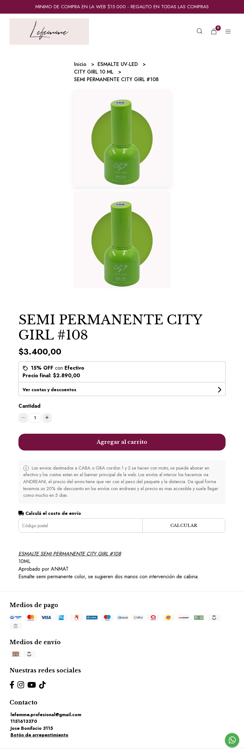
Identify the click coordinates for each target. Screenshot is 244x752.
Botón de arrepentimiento (39, 735)
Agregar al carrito (122, 442)
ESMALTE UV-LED (118, 64)
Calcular (183, 525)
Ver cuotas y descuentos (49, 389)
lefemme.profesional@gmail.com (45, 714)
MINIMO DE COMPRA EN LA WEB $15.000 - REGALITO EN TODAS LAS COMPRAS (122, 6)
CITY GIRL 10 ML (94, 71)
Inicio (81, 64)
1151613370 (23, 721)
